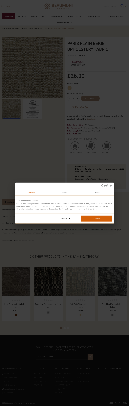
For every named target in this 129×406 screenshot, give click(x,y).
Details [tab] (64, 192)
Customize (64, 218)
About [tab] (97, 192)
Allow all (96, 218)
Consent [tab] (31, 192)
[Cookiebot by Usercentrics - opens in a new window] (103, 186)
